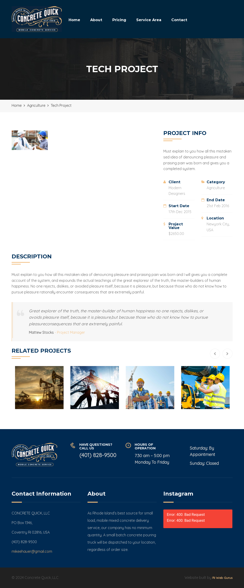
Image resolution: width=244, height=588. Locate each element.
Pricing (119, 20)
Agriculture (216, 188)
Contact (179, 20)
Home (74, 20)
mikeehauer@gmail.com (32, 551)
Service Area (148, 20)
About (96, 20)
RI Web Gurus (222, 578)
